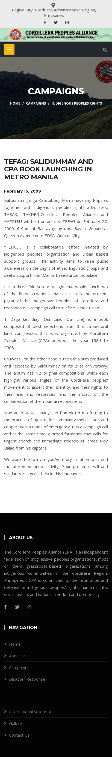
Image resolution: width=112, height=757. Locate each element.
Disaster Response (27, 679)
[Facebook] (5, 607)
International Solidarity (30, 711)
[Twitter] (17, 607)
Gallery (15, 723)
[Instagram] (29, 607)
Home (15, 103)
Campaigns (36, 103)
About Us (17, 655)
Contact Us (19, 735)
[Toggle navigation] (9, 49)
